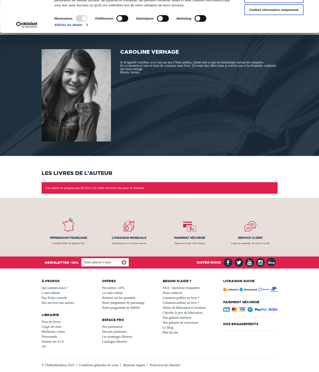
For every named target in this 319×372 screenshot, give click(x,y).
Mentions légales (134, 365)
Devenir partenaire (114, 331)
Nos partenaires (112, 326)
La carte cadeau (112, 293)
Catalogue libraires (114, 341)
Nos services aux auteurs (58, 302)
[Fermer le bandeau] (312, 6)
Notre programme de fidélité (121, 307)
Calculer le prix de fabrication (182, 312)
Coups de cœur (51, 326)
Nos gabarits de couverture (180, 322)
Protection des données (165, 365)
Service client (250, 237)
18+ (44, 346)
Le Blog (168, 327)
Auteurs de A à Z (53, 341)
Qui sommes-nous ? (55, 288)
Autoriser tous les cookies (273, 10)
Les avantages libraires (117, 336)
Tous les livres (51, 321)
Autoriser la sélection (274, 22)
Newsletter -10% (113, 288)
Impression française (68, 237)
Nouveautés (49, 336)
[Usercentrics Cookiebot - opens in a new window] (27, 49)
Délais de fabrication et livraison (184, 307)
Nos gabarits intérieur (177, 317)
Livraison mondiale (129, 237)
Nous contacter (173, 293)
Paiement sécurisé (189, 237)
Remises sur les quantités (118, 298)
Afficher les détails (68, 49)
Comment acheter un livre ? (181, 302)
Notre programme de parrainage (123, 302)
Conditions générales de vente (98, 365)
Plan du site (170, 332)
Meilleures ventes (53, 331)
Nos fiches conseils (54, 298)
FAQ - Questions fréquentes (181, 288)
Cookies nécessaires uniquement (274, 34)
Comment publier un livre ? (181, 298)
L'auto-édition (51, 293)
